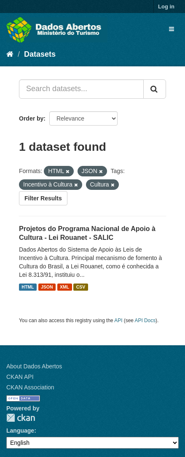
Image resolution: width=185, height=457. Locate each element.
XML (64, 286)
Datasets (40, 54)
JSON (47, 286)
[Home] (9, 54)
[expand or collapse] (171, 29)
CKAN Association (30, 387)
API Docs (145, 320)
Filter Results (43, 198)
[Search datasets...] (81, 89)
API (118, 320)
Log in (166, 6)
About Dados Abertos (34, 366)
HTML (27, 286)
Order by (31, 118)
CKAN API (20, 376)
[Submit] (154, 89)
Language (20, 430)
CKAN (20, 417)
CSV (81, 286)
